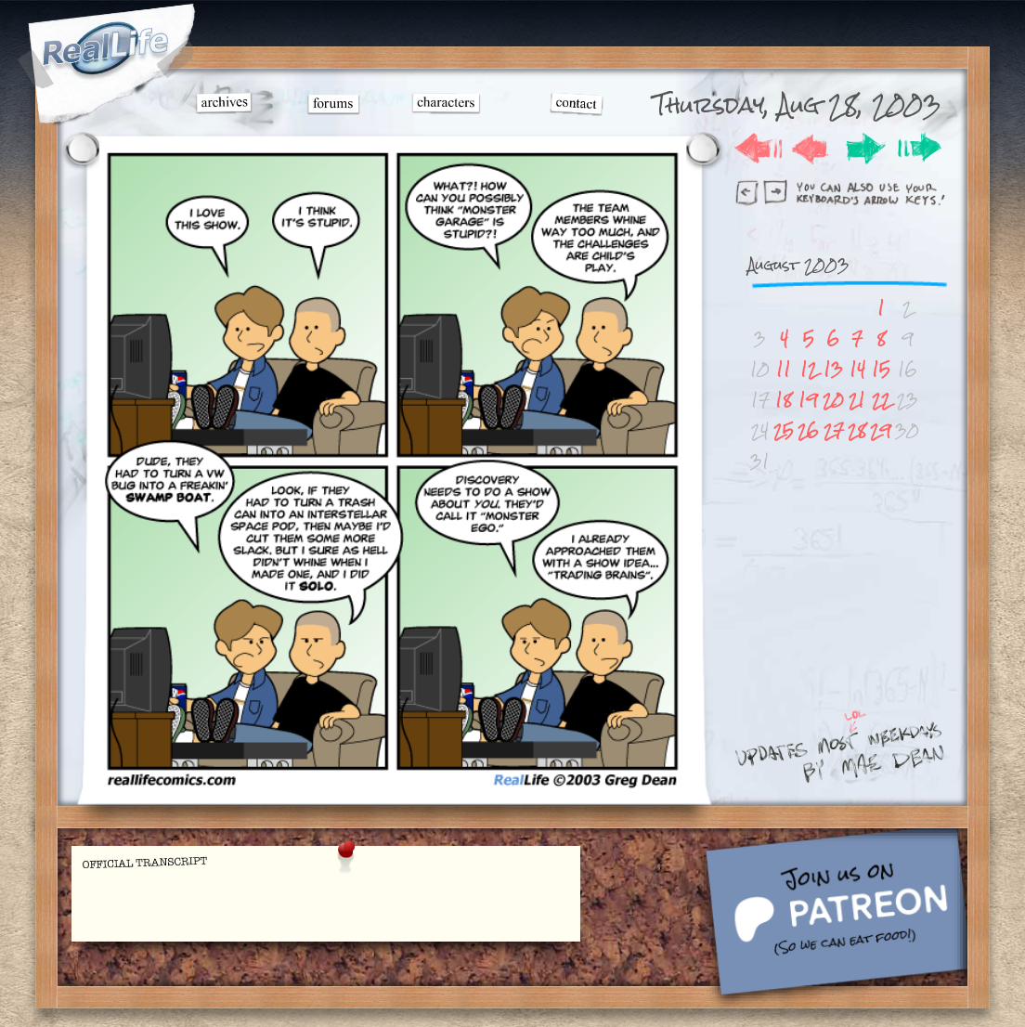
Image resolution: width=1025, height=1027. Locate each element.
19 (808, 399)
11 (783, 369)
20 (833, 399)
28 (857, 430)
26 (808, 430)
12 (808, 369)
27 (834, 430)
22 (881, 399)
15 (881, 369)
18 (783, 399)
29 (880, 430)
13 (833, 369)
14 (857, 369)
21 (857, 399)
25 (783, 430)
